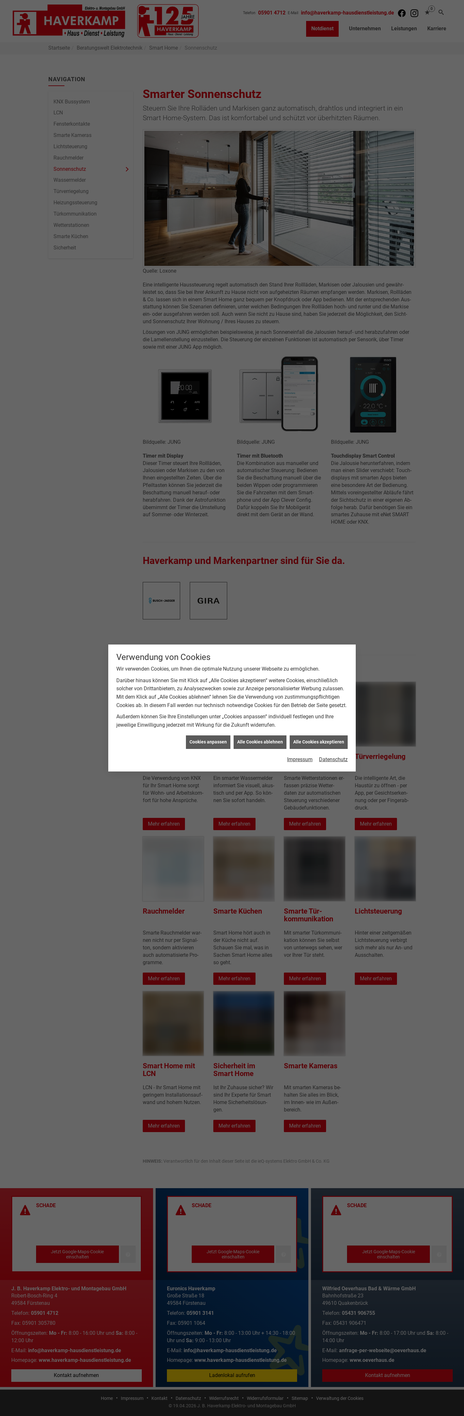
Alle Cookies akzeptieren (318, 741)
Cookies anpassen (208, 741)
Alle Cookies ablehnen (260, 741)
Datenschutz (333, 759)
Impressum (300, 759)
